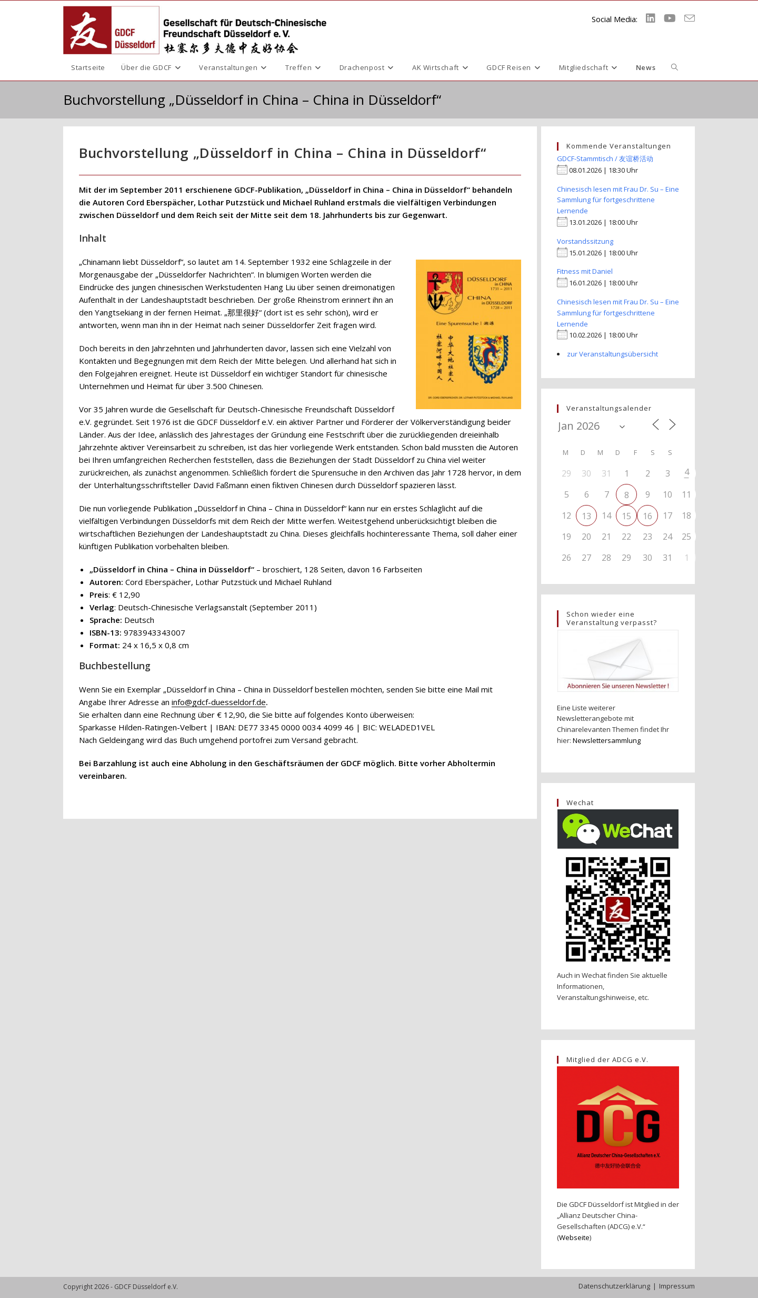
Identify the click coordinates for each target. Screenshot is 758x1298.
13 (586, 516)
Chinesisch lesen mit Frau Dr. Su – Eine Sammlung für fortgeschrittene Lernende (618, 200)
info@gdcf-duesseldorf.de (219, 702)
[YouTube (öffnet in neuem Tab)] (670, 18)
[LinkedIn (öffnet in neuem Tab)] (651, 18)
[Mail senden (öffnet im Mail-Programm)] (689, 18)
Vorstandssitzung (585, 241)
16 (647, 516)
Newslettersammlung (607, 740)
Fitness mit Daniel (585, 271)
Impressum (677, 1286)
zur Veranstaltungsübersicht (612, 354)
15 (626, 516)
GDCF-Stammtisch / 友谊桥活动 (605, 158)
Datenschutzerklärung (614, 1286)
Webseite (574, 1237)
